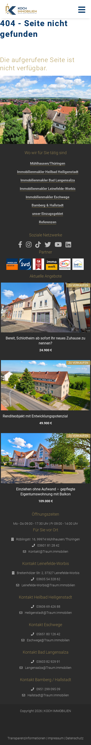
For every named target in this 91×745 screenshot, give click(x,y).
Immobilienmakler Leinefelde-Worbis (48, 189)
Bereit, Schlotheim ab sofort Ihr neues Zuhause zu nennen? (45, 340)
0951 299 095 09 (48, 689)
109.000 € (45, 501)
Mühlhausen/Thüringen (47, 163)
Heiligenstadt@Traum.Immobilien (48, 613)
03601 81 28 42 (48, 545)
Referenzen (47, 222)
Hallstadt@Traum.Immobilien (48, 695)
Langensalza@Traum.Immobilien (48, 668)
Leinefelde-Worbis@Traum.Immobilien (48, 585)
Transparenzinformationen (27, 738)
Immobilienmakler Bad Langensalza (47, 180)
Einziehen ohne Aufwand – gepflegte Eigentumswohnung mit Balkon (45, 491)
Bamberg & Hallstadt (47, 205)
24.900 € (45, 350)
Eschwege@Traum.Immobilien (48, 640)
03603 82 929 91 (48, 661)
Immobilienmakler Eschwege (47, 197)
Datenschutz (74, 738)
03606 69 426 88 (48, 606)
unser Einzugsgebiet (47, 214)
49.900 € (45, 423)
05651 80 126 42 (48, 634)
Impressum (55, 738)
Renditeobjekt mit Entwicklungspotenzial (35, 416)
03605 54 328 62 (48, 579)
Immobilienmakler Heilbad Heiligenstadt (47, 172)
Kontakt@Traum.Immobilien (48, 551)
